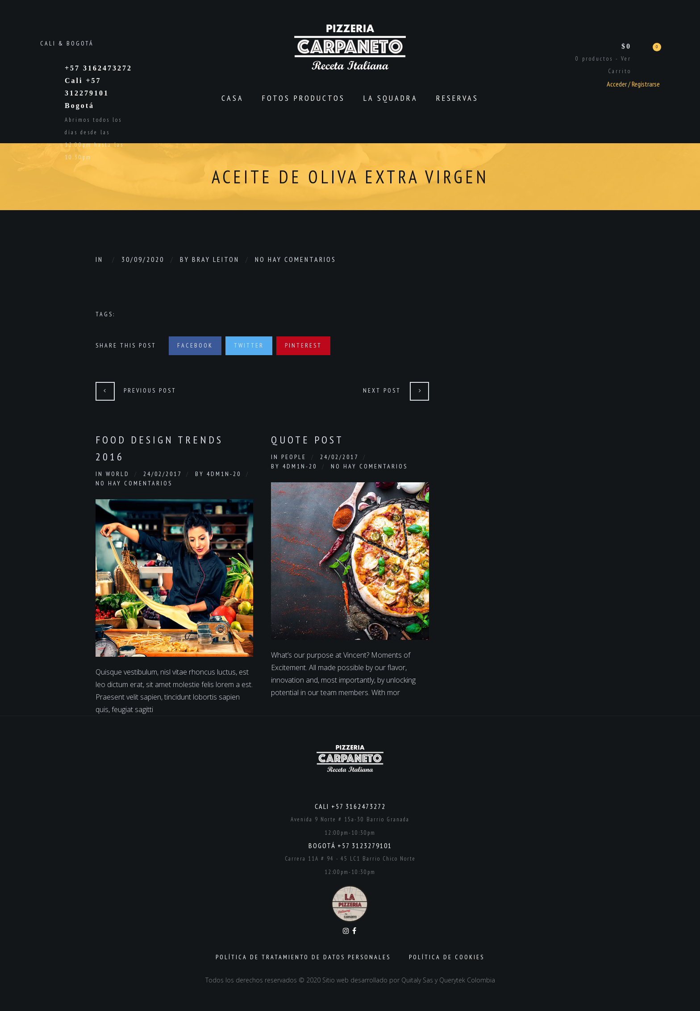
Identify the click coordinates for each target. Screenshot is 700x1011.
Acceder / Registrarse (633, 83)
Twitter (249, 345)
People (293, 457)
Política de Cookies (446, 957)
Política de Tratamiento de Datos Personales (303, 957)
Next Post (382, 390)
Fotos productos (303, 98)
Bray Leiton (215, 259)
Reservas (457, 98)
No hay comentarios (295, 259)
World (117, 474)
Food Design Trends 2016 (159, 448)
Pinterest (303, 345)
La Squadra (390, 98)
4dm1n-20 (224, 474)
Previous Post (150, 390)
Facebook (195, 345)
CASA (232, 98)
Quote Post (307, 440)
